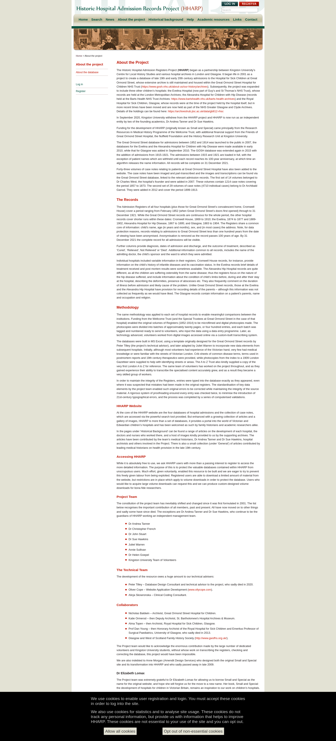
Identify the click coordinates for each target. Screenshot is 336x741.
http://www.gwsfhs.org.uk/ (211, 638)
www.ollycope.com (200, 589)
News (110, 19)
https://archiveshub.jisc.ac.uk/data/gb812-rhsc (196, 111)
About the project (131, 19)
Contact (251, 19)
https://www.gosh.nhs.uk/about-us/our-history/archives (175, 86)
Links (237, 19)
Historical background (165, 19)
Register (81, 91)
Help (190, 19)
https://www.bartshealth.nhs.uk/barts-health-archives (203, 98)
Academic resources (213, 19)
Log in (79, 84)
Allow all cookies (120, 731)
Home (83, 19)
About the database (87, 72)
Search (96, 19)
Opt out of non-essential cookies (193, 731)
